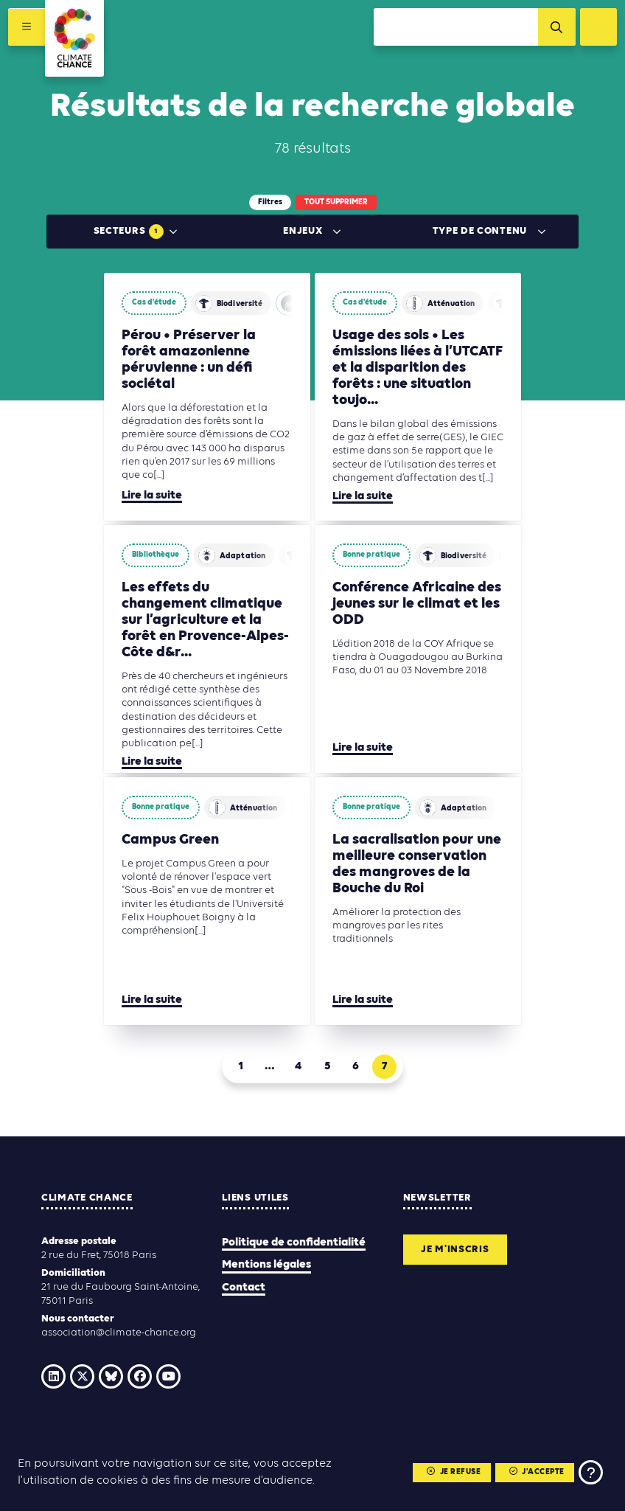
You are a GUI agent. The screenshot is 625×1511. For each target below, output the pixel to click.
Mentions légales (266, 1264)
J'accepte (537, 1473)
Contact (243, 1287)
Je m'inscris (455, 1249)
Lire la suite (152, 495)
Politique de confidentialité (294, 1242)
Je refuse (453, 1473)
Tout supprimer (336, 202)
